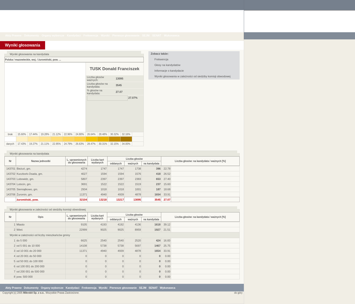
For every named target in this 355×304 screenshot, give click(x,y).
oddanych (116, 163)
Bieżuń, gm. (24, 168)
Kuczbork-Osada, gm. (30, 173)
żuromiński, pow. (48, 59)
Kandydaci (78, 35)
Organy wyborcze (56, 35)
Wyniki (109, 35)
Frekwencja (94, 35)
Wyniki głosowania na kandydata (29, 153)
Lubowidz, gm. (25, 178)
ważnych (133, 163)
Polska (9, 59)
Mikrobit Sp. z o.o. (33, 292)
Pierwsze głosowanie (129, 35)
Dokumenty (35, 35)
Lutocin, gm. (24, 184)
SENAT (160, 35)
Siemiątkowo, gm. (27, 189)
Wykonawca (175, 35)
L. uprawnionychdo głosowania (76, 161)
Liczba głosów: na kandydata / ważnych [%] (200, 161)
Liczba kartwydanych (97, 161)
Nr (10, 161)
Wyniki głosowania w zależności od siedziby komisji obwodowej (193, 76)
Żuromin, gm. (25, 194)
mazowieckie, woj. (25, 59)
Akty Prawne (17, 35)
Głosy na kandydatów (167, 65)
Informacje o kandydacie (169, 70)
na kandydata (151, 163)
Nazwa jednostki (41, 161)
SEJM (149, 35)
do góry (237, 292)
